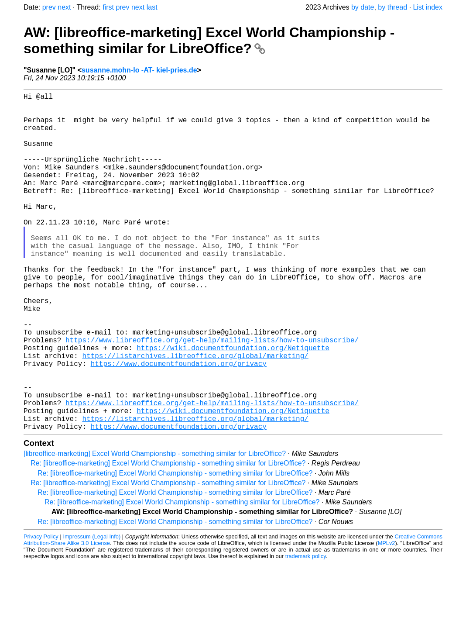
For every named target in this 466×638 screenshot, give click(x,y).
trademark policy (305, 631)
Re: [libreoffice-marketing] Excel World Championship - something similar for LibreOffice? (168, 538)
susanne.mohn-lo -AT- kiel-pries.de (139, 70)
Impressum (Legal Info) (91, 611)
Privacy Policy (41, 611)
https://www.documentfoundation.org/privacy (179, 424)
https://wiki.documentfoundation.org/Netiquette (233, 405)
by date (362, 7)
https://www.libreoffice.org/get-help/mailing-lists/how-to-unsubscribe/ (212, 395)
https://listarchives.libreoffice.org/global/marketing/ (195, 415)
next (64, 7)
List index (427, 7)
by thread (392, 7)
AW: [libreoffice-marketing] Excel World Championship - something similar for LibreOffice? (209, 40)
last (152, 7)
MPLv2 (386, 618)
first (108, 7)
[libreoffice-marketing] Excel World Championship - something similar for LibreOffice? (155, 528)
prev (49, 7)
